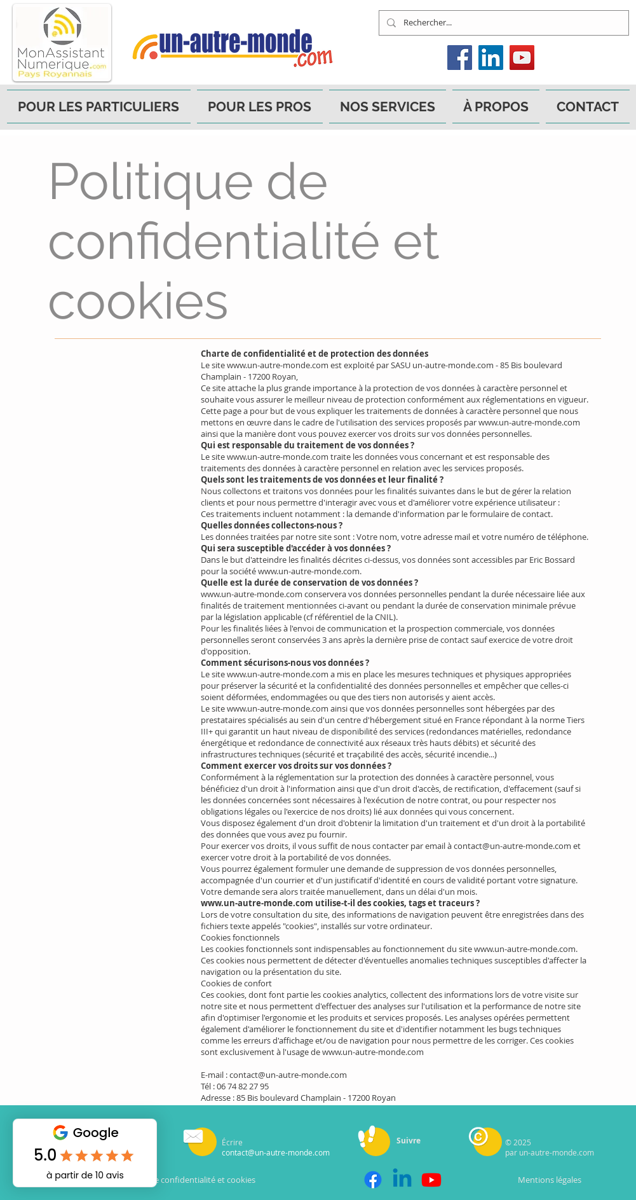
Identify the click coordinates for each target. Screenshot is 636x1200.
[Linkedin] (402, 1179)
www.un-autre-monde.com (277, 365)
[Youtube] (431, 1179)
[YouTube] (522, 57)
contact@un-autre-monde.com (512, 846)
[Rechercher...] (502, 23)
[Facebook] (459, 57)
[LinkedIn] (490, 57)
